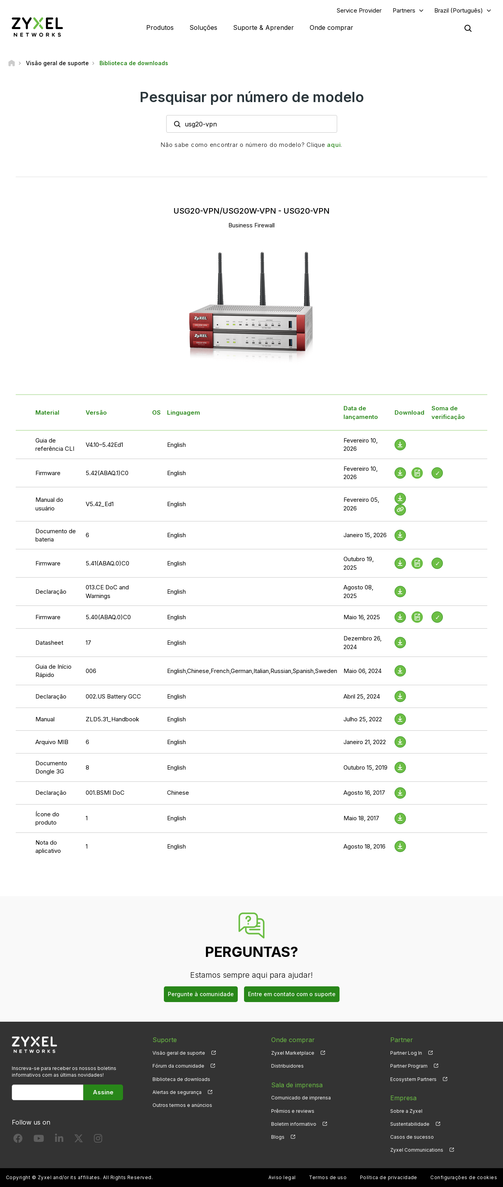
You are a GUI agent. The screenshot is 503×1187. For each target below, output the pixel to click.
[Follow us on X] (78, 1140)
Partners (404, 10)
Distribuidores (287, 1066)
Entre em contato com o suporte (292, 994)
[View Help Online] (400, 510)
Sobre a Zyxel (406, 1111)
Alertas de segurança (177, 1092)
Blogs (278, 1137)
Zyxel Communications (416, 1150)
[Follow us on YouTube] (38, 1140)
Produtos (160, 27)
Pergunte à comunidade (201, 994)
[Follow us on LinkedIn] (59, 1140)
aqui (334, 144)
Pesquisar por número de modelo (252, 97)
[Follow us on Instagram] (98, 1140)
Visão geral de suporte (178, 1053)
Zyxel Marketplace (292, 1053)
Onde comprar (331, 27)
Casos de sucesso (412, 1137)
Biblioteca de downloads (181, 1079)
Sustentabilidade (410, 1124)
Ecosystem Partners (413, 1079)
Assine (103, 1092)
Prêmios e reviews (292, 1111)
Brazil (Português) (458, 10)
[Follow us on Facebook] (18, 1140)
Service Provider (359, 10)
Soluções (203, 27)
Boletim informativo (293, 1124)
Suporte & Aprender (263, 27)
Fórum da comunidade (178, 1066)
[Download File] (400, 444)
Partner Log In (406, 1053)
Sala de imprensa (297, 1085)
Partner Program (409, 1066)
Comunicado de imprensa (301, 1098)
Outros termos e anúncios (182, 1105)
